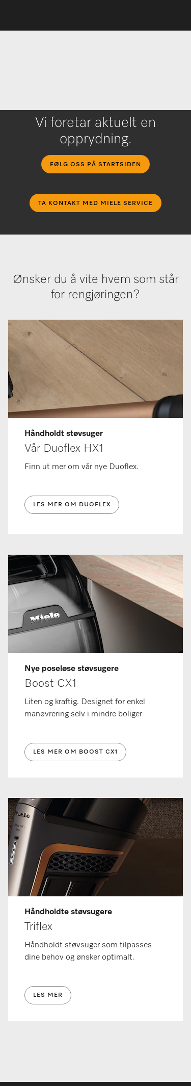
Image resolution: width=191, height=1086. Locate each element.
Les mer (48, 995)
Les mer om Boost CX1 (75, 752)
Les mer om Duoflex (72, 505)
